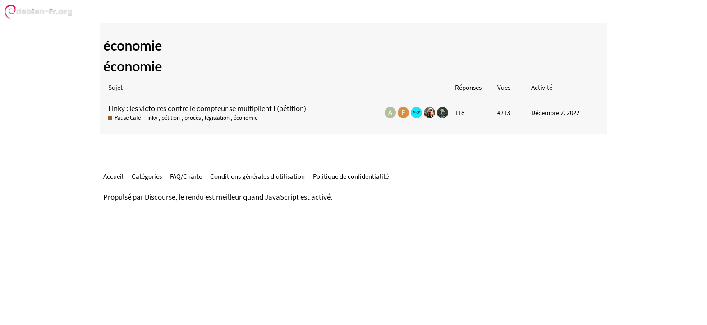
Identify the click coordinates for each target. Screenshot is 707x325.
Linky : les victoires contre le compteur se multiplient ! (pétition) (207, 108)
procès (192, 117)
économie (245, 117)
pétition (170, 117)
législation (217, 117)
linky (151, 117)
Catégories (147, 176)
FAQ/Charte (186, 176)
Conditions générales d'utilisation (257, 176)
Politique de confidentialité (351, 176)
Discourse (160, 197)
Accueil (113, 176)
